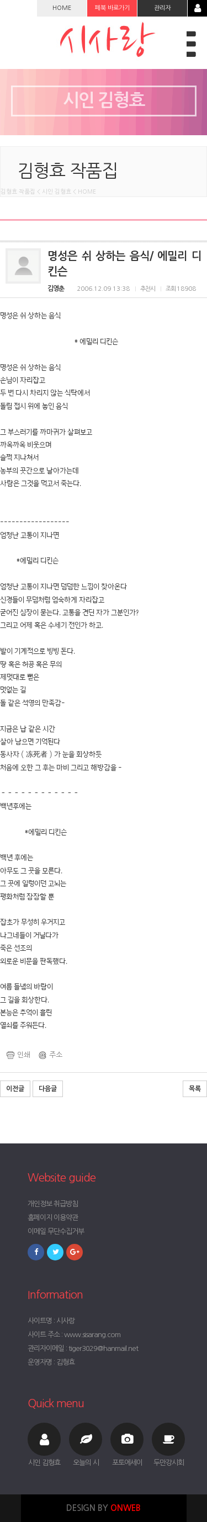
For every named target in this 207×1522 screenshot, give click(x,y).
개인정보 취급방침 (53, 1203)
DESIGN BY (103, 1508)
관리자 (162, 8)
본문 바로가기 (0, 0)
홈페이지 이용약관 (53, 1217)
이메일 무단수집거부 (56, 1231)
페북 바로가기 (112, 8)
